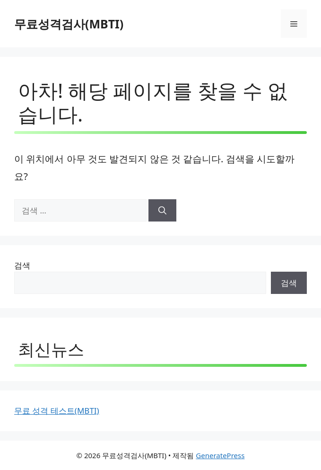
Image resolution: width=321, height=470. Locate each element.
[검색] (162, 210)
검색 (22, 265)
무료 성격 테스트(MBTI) (56, 410)
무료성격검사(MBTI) (68, 24)
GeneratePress (220, 455)
